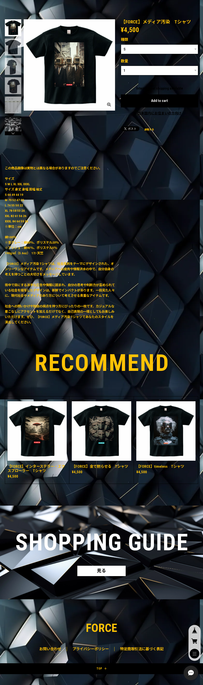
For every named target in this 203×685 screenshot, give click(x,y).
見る (101, 571)
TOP (101, 669)
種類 (124, 39)
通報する (149, 129)
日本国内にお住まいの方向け (159, 113)
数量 (124, 61)
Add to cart (159, 101)
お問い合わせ (50, 650)
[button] (13, 133)
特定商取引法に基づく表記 (142, 650)
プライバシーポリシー (90, 650)
